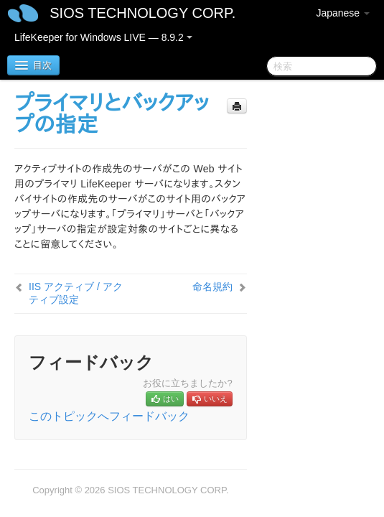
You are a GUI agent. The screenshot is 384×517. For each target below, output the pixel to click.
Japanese (343, 13)
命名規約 (212, 286)
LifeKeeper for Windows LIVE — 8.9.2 (103, 37)
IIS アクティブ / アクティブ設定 (76, 293)
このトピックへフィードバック (109, 416)
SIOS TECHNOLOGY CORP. (142, 13)
